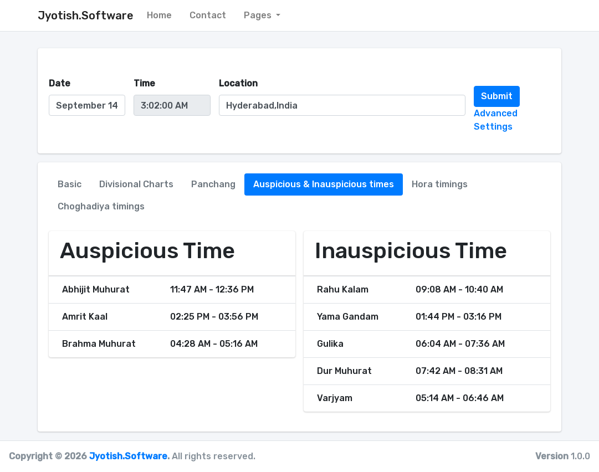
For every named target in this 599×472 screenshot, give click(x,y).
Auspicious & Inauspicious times (323, 184)
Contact (208, 15)
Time (144, 83)
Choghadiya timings (101, 206)
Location (238, 83)
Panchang (213, 184)
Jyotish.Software (128, 456)
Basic (69, 184)
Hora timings (440, 184)
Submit (497, 96)
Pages (259, 15)
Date (59, 83)
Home (159, 15)
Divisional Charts (136, 184)
